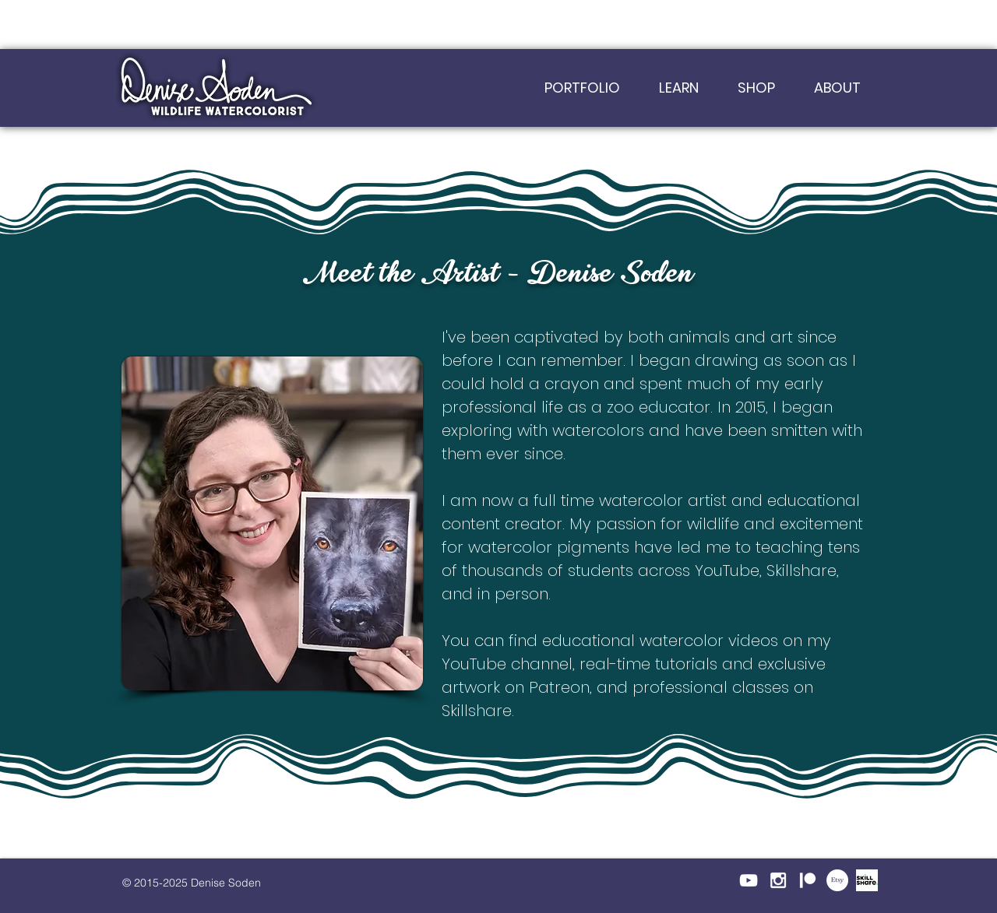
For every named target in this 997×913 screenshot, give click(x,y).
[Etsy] (837, 880)
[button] (678, 88)
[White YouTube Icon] (748, 880)
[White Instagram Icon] (778, 880)
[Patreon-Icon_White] (808, 880)
